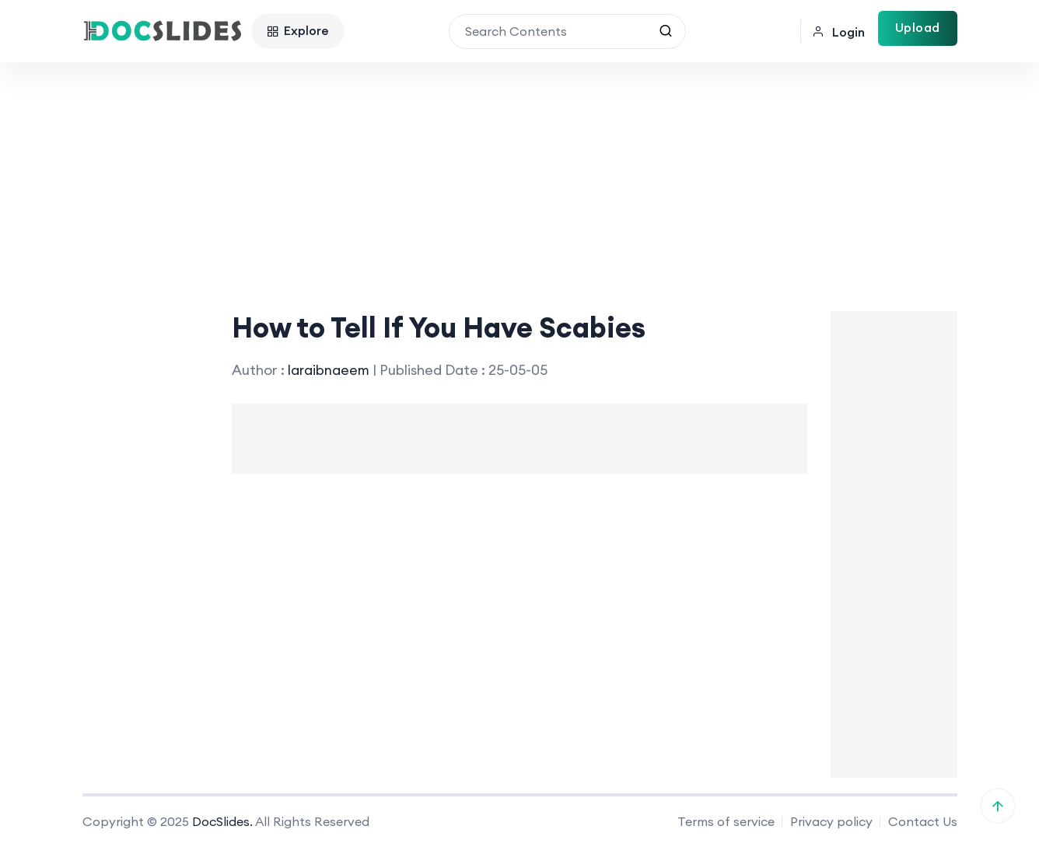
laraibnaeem (329, 370)
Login (838, 32)
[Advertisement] (519, 179)
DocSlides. (222, 821)
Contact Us (922, 821)
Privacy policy (831, 821)
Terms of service (726, 821)
